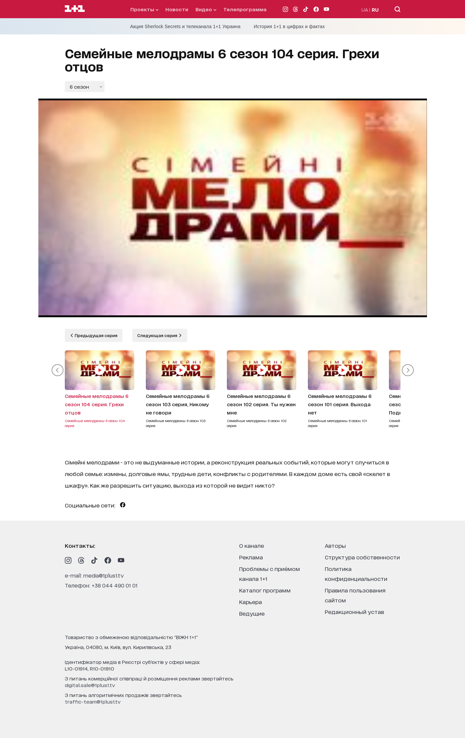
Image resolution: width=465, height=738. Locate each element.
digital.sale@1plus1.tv (90, 685)
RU (375, 9)
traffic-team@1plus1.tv (93, 701)
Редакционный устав (354, 611)
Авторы (335, 545)
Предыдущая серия (95, 335)
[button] (57, 370)
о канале (251, 545)
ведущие (252, 613)
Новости (176, 9)
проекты (144, 9)
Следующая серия (157, 335)
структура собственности (362, 557)
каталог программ (265, 590)
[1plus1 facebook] (108, 560)
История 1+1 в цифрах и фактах (289, 26)
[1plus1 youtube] (121, 560)
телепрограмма (245, 9)
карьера (250, 601)
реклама (251, 557)
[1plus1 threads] (81, 560)
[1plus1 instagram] (68, 560)
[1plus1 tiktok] (94, 560)
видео (205, 9)
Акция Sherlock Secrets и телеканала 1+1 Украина (185, 26)
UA (364, 9)
